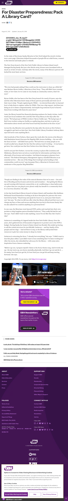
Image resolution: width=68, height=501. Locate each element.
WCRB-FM (5, 432)
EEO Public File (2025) (8, 421)
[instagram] (35, 424)
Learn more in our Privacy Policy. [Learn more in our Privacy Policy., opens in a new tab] (37, 489)
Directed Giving (39, 388)
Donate (60, 2)
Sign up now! (27, 328)
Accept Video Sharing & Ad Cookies (16, 494)
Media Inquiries (38, 411)
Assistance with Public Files (10, 424)
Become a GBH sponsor (34, 81)
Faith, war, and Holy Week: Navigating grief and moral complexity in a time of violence (30, 354)
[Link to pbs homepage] (32, 455)
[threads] (45, 424)
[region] (32, 481)
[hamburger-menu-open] (3, 2)
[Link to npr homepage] (33, 459)
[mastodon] (45, 430)
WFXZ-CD (20, 429)
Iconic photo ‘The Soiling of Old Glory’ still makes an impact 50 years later (26, 345)
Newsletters (37, 414)
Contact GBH (38, 404)
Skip (34, 494)
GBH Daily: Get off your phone (13, 360)
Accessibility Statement (9, 414)
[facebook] (47, 424)
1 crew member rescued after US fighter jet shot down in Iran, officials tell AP (27, 349)
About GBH (5, 375)
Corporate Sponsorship (41, 385)
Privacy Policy (6, 411)
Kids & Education (7, 378)
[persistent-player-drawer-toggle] (66, 499)
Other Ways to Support (41, 395)
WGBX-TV (12, 429)
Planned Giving (38, 391)
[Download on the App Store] (38, 282)
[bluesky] (42, 424)
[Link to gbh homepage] (8, 2)
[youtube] (40, 424)
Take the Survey (29, 302)
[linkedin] (50, 424)
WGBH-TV (5, 429)
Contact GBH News (40, 407)
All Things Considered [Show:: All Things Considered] (11, 356)
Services (4, 381)
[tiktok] (37, 424)
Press (3, 388)
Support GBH (38, 375)
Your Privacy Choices (49, 494)
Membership (38, 381)
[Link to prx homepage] (33, 464)
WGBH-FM (28, 429)
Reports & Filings (7, 417)
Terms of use (5, 404)
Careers (4, 385)
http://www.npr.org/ (39, 259)
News (4, 9)
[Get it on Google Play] (52, 282)
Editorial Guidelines (8, 407)
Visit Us (36, 417)
